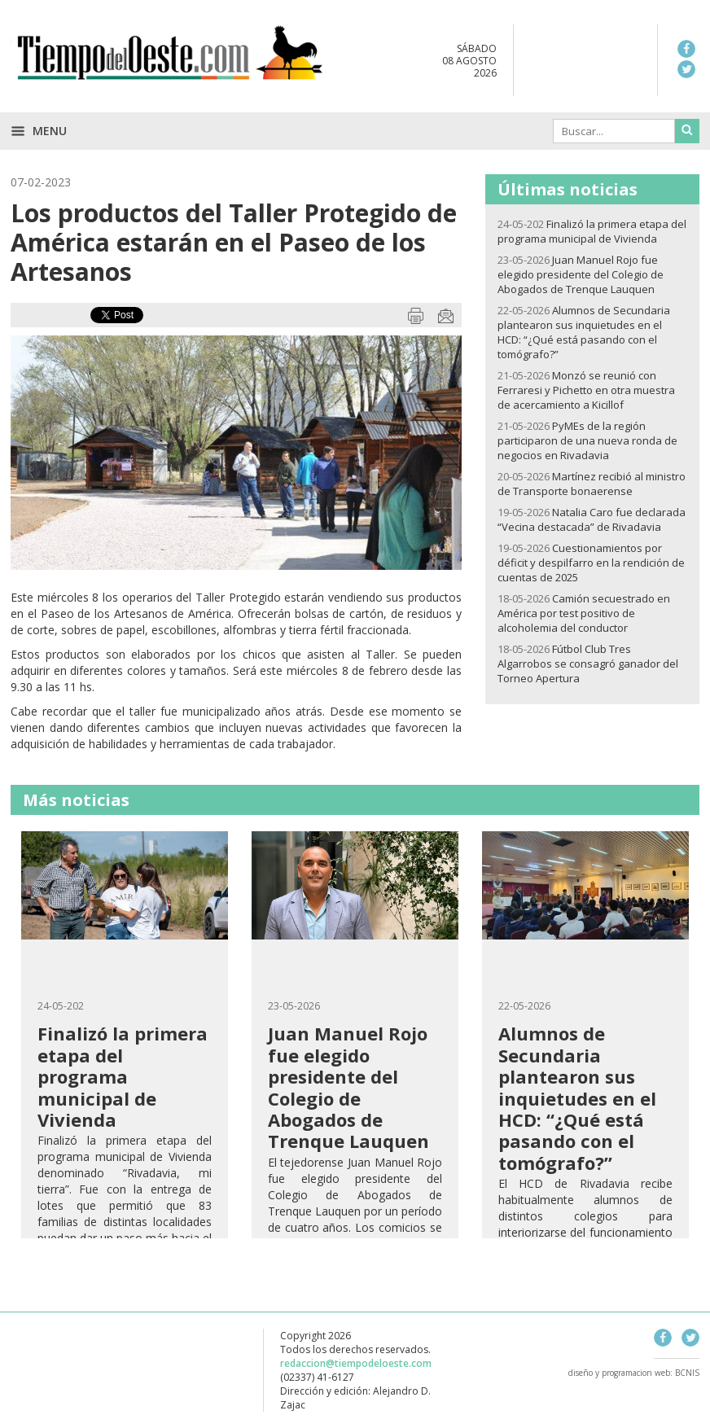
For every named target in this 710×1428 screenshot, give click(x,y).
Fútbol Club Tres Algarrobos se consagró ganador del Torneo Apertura (587, 664)
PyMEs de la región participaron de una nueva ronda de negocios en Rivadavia (587, 440)
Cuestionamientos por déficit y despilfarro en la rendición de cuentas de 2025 (591, 563)
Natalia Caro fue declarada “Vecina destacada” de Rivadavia (591, 519)
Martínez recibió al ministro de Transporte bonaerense (591, 483)
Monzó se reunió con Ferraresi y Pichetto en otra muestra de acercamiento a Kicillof (586, 390)
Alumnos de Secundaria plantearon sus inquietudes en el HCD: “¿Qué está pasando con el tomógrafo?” (583, 332)
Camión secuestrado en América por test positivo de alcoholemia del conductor (583, 613)
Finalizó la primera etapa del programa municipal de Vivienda (591, 231)
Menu (39, 130)
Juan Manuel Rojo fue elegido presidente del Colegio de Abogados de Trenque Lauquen (580, 274)
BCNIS (687, 1372)
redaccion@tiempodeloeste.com (356, 1363)
